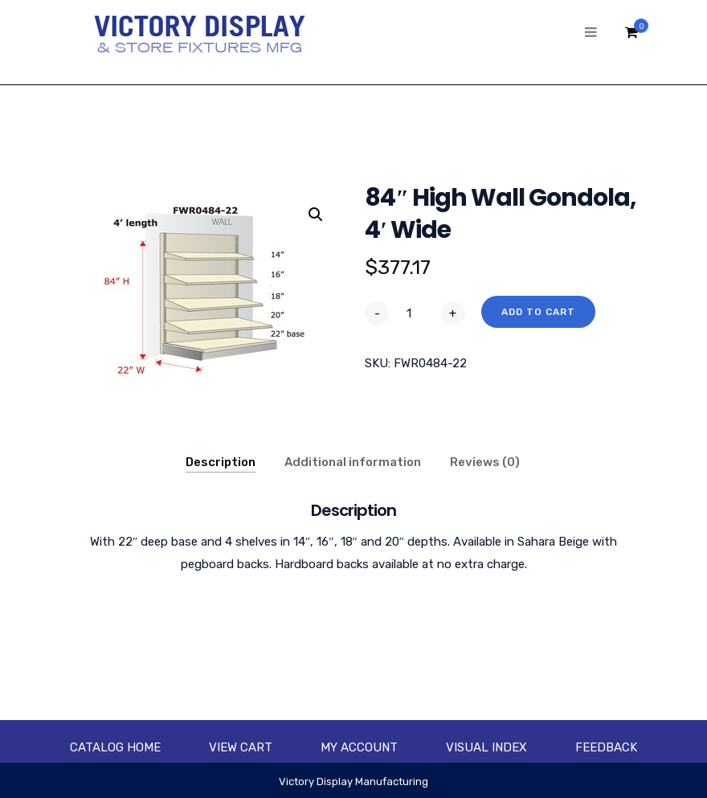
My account (359, 747)
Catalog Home (115, 747)
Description (220, 462)
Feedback (606, 747)
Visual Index (486, 747)
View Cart (240, 747)
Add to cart (538, 311)
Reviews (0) (485, 462)
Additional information (352, 462)
